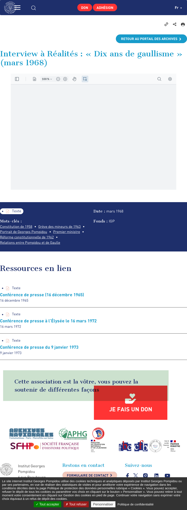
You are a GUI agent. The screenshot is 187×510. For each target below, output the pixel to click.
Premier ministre (71, 232)
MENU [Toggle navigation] (24, 7)
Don (83, 7)
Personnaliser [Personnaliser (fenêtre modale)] (103, 504)
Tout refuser (76, 504)
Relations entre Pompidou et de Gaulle (32, 243)
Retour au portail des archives (146, 38)
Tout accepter (47, 504)
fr (178, 7)
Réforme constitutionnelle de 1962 (28, 238)
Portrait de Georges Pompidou (25, 232)
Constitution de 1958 (17, 226)
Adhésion (106, 7)
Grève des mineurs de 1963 (62, 226)
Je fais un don (130, 411)
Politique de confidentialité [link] (135, 504)
